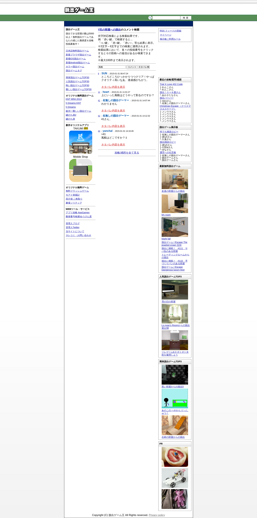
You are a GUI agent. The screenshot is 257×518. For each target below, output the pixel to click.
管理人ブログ (73, 223)
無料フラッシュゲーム (77, 191)
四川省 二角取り (74, 198)
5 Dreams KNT (73, 103)
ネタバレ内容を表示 (113, 87)
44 (99, 131)
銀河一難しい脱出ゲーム (78, 111)
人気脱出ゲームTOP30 (77, 81)
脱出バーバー (167, 98)
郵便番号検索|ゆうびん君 (79, 216)
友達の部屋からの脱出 (175, 189)
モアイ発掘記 (73, 195)
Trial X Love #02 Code (171, 84)
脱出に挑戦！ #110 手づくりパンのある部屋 (175, 262)
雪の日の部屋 (175, 300)
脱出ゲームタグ (74, 70)
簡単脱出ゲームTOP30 (77, 77)
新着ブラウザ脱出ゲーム (78, 54)
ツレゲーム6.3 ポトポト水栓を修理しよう (175, 352)
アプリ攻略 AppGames (78, 212)
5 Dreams (71, 107)
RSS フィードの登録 (170, 30)
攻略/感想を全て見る (127, 152)
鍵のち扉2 (71, 115)
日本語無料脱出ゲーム (77, 50)
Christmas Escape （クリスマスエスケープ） (175, 107)
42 (99, 116)
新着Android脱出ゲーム (78, 62)
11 (99, 92)
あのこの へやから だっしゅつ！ (175, 410)
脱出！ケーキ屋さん (170, 92)
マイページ (165, 35)
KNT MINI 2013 (74, 99)
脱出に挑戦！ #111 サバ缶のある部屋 (175, 249)
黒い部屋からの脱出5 (175, 385)
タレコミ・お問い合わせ (78, 235)
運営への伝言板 (168, 152)
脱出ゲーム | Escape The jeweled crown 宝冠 (174, 243)
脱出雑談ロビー (168, 142)
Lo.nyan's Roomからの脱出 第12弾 (176, 325)
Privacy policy (157, 515)
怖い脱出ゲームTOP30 (77, 85)
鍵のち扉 (70, 119)
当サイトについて (75, 231)
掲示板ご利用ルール (170, 39)
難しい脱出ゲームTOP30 (79, 89)
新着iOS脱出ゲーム (76, 58)
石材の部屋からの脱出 (175, 435)
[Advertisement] (128, 23)
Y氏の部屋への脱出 (109, 29)
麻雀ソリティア (74, 202)
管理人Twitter (72, 227)
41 (99, 100)
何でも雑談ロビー (169, 131)
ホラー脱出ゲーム (75, 66)
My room (175, 213)
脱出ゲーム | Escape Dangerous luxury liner (173, 268)
